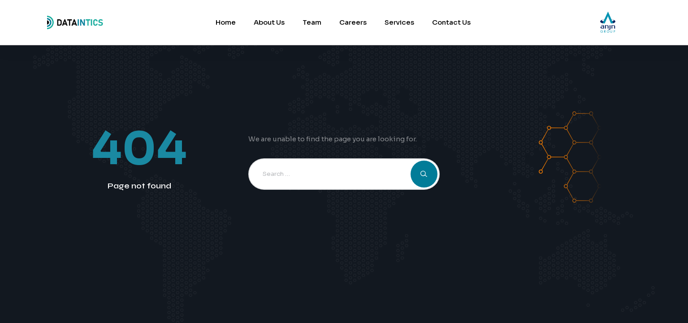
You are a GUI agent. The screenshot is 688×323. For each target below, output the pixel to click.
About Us (269, 22)
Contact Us (451, 22)
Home (226, 22)
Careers (353, 22)
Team (312, 22)
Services (399, 22)
